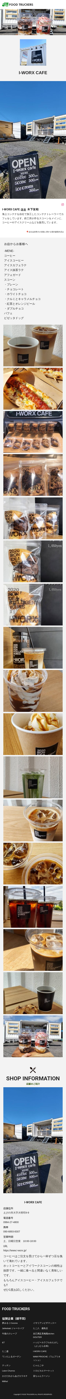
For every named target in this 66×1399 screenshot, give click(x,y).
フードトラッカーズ (17, 4)
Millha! (5, 1381)
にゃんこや (38, 1365)
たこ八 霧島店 (40, 1328)
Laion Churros (8, 1371)
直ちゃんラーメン (41, 1376)
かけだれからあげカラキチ (14, 1376)
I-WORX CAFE (40, 1351)
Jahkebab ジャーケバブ (13, 1328)
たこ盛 (5, 1351)
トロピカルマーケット (43, 1371)
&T (3, 1342)
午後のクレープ (9, 1333)
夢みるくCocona (10, 1323)
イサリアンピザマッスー (44, 1323)
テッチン (6, 1365)
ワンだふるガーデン (11, 1356)
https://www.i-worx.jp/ (14, 1250)
